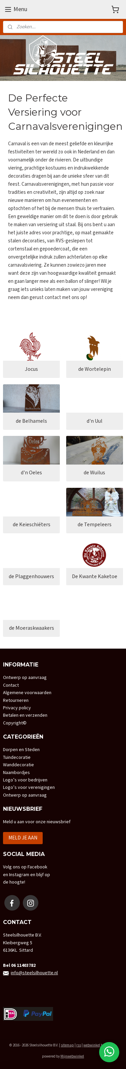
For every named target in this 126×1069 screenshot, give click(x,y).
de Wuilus (94, 473)
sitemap (67, 1045)
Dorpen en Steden (21, 750)
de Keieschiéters (31, 524)
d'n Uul (94, 421)
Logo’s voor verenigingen (29, 787)
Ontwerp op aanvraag (25, 678)
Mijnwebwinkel (72, 1056)
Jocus (31, 369)
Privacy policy (17, 708)
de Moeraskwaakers (31, 628)
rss (78, 1045)
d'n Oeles (31, 473)
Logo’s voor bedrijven (25, 780)
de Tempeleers (95, 524)
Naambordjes (16, 773)
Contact (11, 685)
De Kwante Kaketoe (94, 576)
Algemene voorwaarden (27, 693)
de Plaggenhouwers (31, 576)
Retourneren (16, 700)
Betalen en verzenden (25, 715)
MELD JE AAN (22, 838)
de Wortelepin (94, 369)
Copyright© (15, 723)
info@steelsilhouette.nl (34, 973)
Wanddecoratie (18, 765)
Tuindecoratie (17, 757)
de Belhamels (31, 421)
